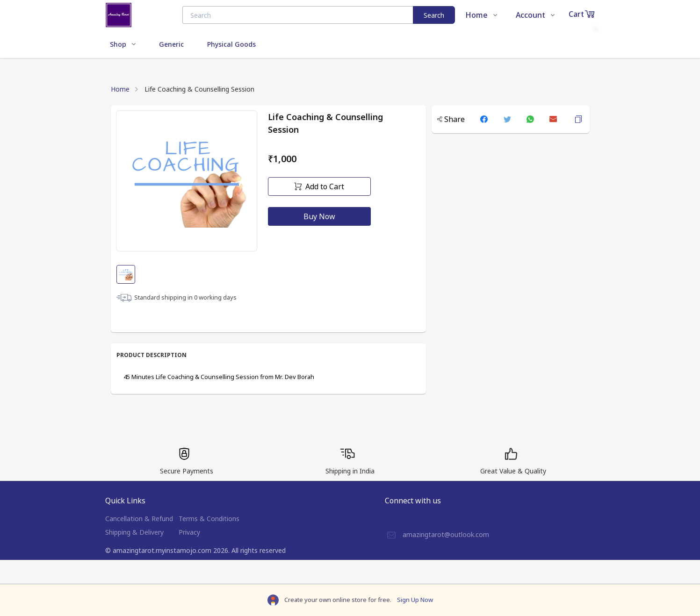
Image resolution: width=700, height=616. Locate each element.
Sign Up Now (415, 599)
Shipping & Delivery (134, 532)
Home (120, 89)
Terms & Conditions (209, 518)
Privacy (189, 532)
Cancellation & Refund (139, 518)
